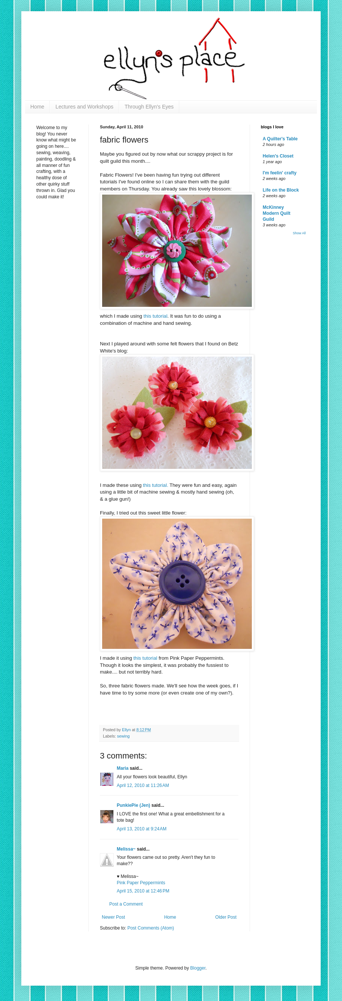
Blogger (197, 968)
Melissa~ (126, 849)
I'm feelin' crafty (279, 173)
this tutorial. (156, 485)
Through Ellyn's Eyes (149, 107)
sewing (123, 736)
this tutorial (156, 316)
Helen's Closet (278, 156)
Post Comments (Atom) (150, 928)
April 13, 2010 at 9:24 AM (142, 828)
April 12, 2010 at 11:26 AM (143, 785)
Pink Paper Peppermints (141, 882)
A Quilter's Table (280, 138)
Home (37, 107)
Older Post (225, 917)
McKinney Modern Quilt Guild (276, 213)
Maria (122, 768)
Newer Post (113, 917)
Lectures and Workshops (84, 107)
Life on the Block (281, 190)
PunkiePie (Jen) (133, 805)
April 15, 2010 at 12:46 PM (143, 891)
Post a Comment (126, 904)
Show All (299, 233)
